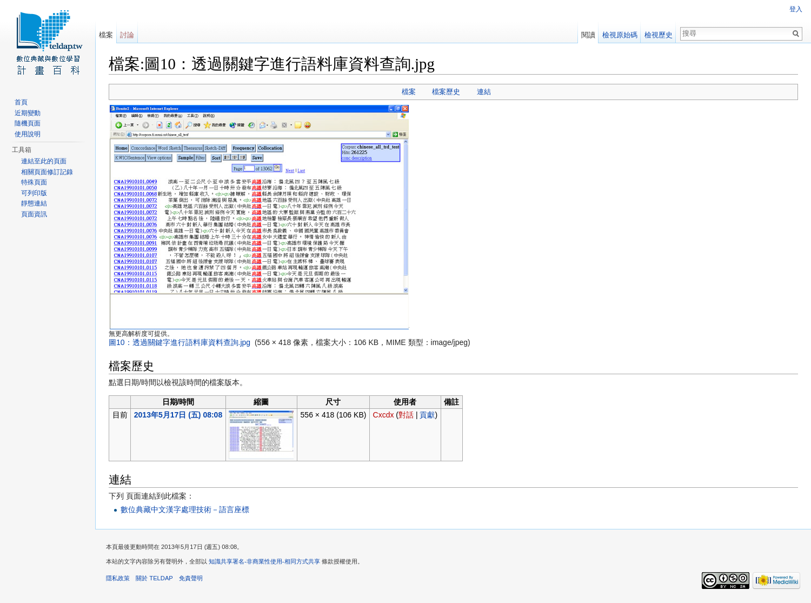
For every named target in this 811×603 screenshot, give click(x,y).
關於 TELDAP (154, 578)
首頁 (21, 102)
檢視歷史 (658, 35)
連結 (484, 92)
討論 (127, 35)
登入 (795, 9)
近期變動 (28, 113)
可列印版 (34, 193)
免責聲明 (191, 578)
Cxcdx (383, 414)
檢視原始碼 (619, 35)
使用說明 (28, 134)
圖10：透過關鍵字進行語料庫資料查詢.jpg (179, 342)
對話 (406, 414)
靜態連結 (34, 203)
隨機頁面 (28, 123)
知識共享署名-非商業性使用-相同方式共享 (264, 561)
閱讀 (588, 35)
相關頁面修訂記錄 (47, 172)
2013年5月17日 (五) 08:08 (178, 414)
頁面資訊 (34, 214)
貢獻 (427, 414)
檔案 (409, 92)
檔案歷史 (446, 92)
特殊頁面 (34, 182)
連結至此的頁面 (44, 161)
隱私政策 (118, 578)
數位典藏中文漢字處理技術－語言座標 (185, 509)
